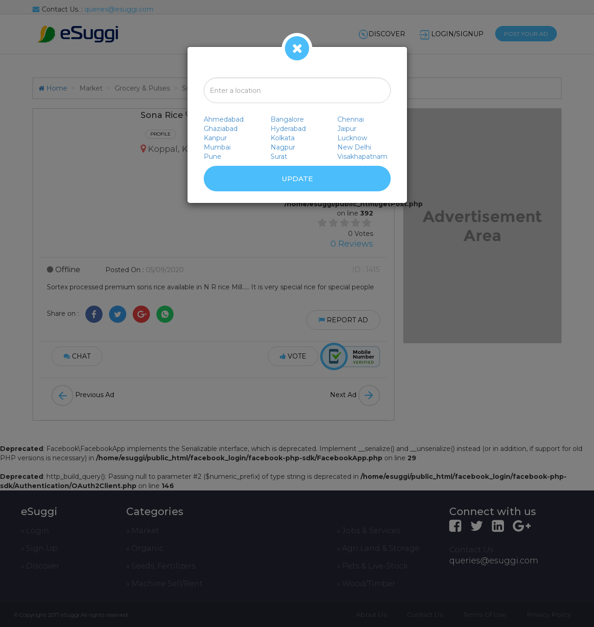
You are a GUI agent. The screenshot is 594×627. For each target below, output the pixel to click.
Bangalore (287, 119)
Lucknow (352, 138)
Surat (279, 156)
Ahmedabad (224, 119)
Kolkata (283, 138)
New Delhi (354, 147)
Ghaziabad (221, 128)
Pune (212, 156)
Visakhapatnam (362, 156)
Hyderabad (288, 128)
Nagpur (283, 147)
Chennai (350, 119)
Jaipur (346, 128)
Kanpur (215, 138)
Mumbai (217, 147)
